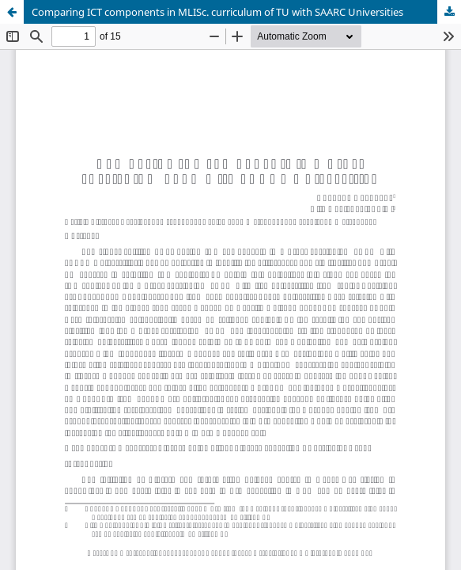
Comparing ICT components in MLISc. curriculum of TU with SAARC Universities (217, 12)
